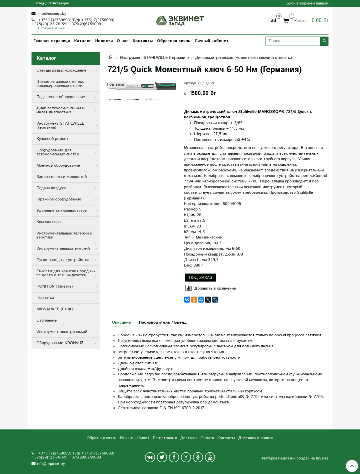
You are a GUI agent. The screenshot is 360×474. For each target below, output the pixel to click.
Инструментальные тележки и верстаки (64, 235)
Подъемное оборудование (60, 97)
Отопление (46, 320)
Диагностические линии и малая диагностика (60, 110)
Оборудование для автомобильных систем (57, 152)
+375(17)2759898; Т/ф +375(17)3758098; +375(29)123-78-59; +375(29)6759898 (73, 22)
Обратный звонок (51, 28)
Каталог (82, 41)
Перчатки (45, 298)
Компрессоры (49, 222)
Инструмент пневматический (63, 249)
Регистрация (165, 438)
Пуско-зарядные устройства (62, 260)
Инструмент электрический (61, 332)
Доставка (189, 438)
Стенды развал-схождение (61, 70)
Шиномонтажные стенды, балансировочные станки (60, 84)
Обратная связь (173, 41)
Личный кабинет (211, 41)
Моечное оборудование (58, 165)
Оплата (207, 438)
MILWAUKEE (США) (54, 309)
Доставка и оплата (255, 438)
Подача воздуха (51, 188)
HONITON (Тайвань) (54, 286)
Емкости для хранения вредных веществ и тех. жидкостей (66, 273)
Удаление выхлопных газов (61, 210)
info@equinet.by (51, 14)
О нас (123, 41)
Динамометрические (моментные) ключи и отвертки (243, 58)
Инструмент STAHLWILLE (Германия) (154, 58)
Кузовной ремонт (52, 139)
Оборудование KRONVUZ (60, 343)
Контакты (143, 41)
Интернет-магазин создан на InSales (295, 458)
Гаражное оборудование (58, 199)
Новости (104, 41)
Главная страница (52, 41)
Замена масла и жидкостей (61, 177)
